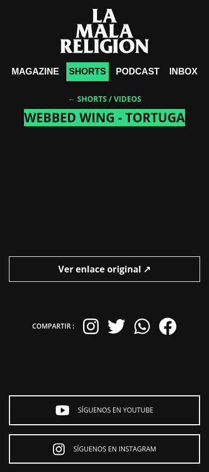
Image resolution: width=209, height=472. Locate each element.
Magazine (35, 71)
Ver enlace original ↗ (105, 269)
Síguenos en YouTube (105, 410)
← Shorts (86, 98)
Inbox (183, 71)
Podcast (137, 71)
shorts (87, 71)
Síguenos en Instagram (105, 449)
